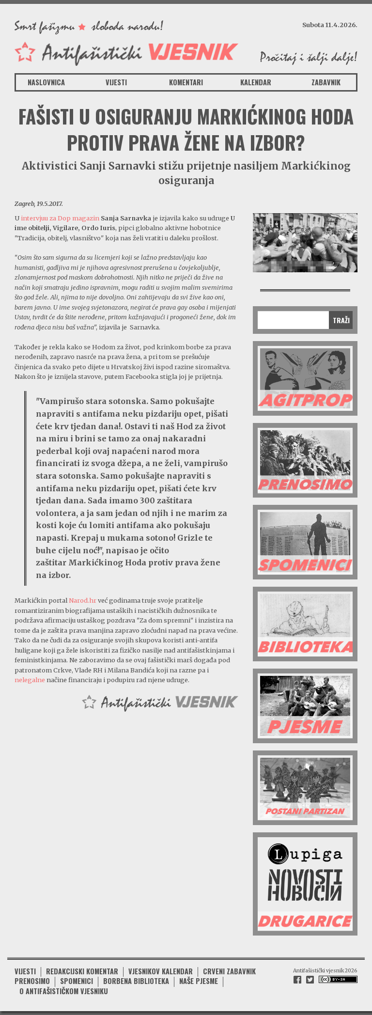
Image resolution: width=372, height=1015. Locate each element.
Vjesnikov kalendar (160, 971)
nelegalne (30, 680)
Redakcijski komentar (82, 971)
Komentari (186, 82)
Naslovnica (46, 82)
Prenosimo (32, 981)
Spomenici (76, 981)
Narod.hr (82, 600)
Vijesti (116, 82)
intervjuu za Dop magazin (60, 218)
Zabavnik (326, 82)
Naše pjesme (198, 981)
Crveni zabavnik (229, 971)
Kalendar (255, 82)
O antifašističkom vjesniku (63, 991)
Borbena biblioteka (136, 981)
